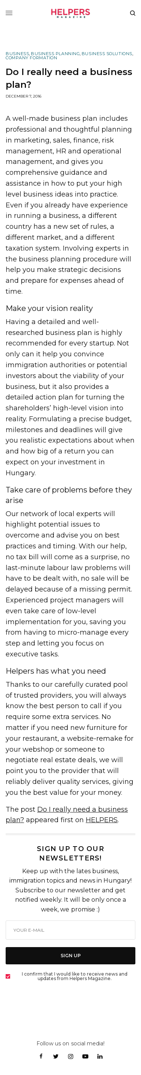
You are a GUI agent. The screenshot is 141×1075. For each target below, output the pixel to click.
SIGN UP (71, 955)
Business (17, 54)
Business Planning (55, 54)
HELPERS (102, 820)
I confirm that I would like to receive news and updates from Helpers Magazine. (74, 976)
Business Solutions (107, 54)
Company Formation (31, 58)
